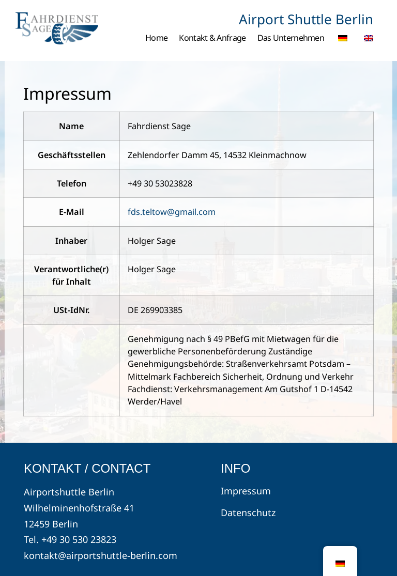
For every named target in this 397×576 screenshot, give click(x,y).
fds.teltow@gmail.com (172, 211)
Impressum (246, 491)
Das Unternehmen (291, 37)
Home (156, 37)
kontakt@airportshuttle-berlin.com (100, 555)
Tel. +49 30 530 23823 (70, 539)
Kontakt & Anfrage (212, 37)
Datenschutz (248, 512)
